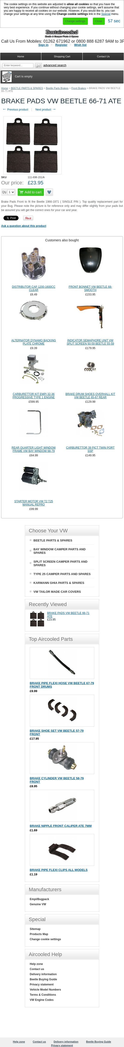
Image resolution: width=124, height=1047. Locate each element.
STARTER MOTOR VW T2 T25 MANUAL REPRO (33, 503)
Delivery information (43, 974)
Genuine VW (38, 904)
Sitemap (35, 929)
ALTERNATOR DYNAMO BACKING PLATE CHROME (33, 342)
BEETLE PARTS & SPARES (27, 88)
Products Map (39, 934)
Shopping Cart (62, 56)
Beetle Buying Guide (43, 979)
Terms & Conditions (43, 994)
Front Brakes (78, 88)
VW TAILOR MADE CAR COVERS (57, 591)
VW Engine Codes (42, 1000)
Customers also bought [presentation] (62, 240)
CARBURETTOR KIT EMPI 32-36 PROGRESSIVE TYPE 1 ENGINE (34, 395)
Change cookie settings (45, 939)
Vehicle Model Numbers (45, 989)
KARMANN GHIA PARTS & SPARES (58, 583)
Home (4, 88)
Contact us (37, 969)
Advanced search (54, 65)
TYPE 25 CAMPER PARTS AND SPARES (62, 574)
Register (61, 45)
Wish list (80, 45)
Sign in (43, 45)
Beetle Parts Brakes (57, 88)
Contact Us (103, 56)
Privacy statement (42, 984)
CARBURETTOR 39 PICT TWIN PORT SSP (90, 449)
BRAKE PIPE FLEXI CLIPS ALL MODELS (59, 870)
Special (105, 14)
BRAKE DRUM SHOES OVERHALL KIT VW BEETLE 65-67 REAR (90, 395)
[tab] (62, 240)
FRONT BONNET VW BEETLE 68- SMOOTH (90, 288)
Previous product (15, 109)
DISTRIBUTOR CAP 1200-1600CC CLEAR (33, 288)
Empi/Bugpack (39, 899)
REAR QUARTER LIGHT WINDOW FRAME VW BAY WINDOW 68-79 (34, 449)
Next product (45, 109)
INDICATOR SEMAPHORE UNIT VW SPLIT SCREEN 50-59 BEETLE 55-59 (90, 342)
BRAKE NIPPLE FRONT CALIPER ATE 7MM (61, 826)
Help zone (36, 964)
